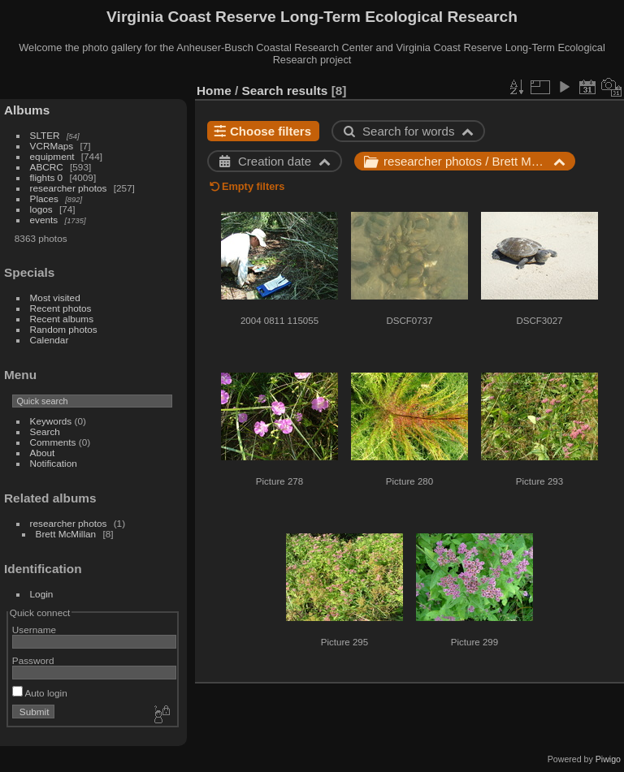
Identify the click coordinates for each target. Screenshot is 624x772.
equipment (52, 156)
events (44, 219)
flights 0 (46, 177)
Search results (285, 90)
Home (214, 90)
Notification (53, 463)
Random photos (64, 329)
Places (44, 198)
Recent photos (61, 308)
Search (45, 431)
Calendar (49, 339)
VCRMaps (52, 145)
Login (42, 594)
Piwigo (608, 759)
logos (41, 209)
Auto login (39, 693)
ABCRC (46, 167)
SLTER (45, 135)
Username (34, 629)
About (42, 452)
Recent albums (61, 318)
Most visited (55, 297)
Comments (53, 442)
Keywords (51, 421)
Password (33, 660)
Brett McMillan (66, 533)
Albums (27, 110)
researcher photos (68, 188)
